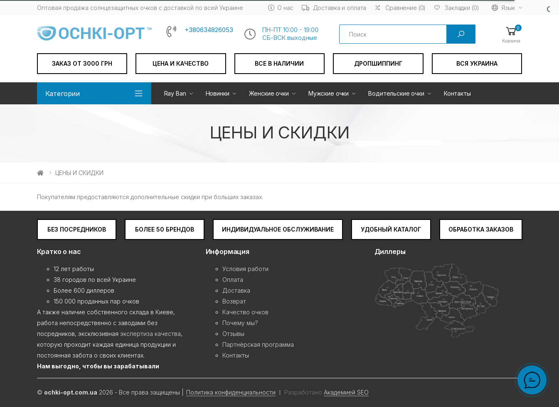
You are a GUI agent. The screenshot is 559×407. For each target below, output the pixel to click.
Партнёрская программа (258, 344)
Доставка (236, 290)
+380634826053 (209, 30)
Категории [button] (62, 93)
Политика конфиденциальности (231, 392)
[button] (511, 34)
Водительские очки (396, 93)
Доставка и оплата (334, 7)
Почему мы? (240, 322)
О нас (280, 7)
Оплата (232, 279)
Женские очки (269, 93)
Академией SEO (346, 392)
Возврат (234, 301)
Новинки (217, 93)
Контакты (457, 93)
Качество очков (245, 312)
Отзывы (233, 333)
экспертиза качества (150, 333)
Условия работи (245, 268)
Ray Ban (175, 93)
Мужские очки (328, 93)
